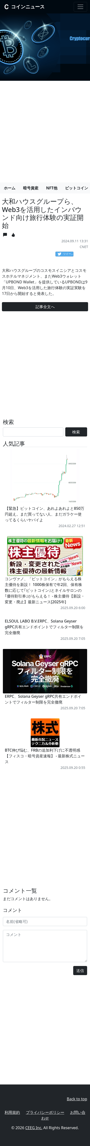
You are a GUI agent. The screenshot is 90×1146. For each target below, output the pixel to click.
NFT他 (51, 188)
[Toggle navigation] (80, 7)
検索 (76, 432)
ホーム (9, 188)
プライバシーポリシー (45, 1112)
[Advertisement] (45, 130)
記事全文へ (45, 306)
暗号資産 (30, 188)
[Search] (33, 431)
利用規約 (12, 1112)
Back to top (77, 1099)
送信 (80, 970)
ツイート (65, 254)
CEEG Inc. (33, 1127)
